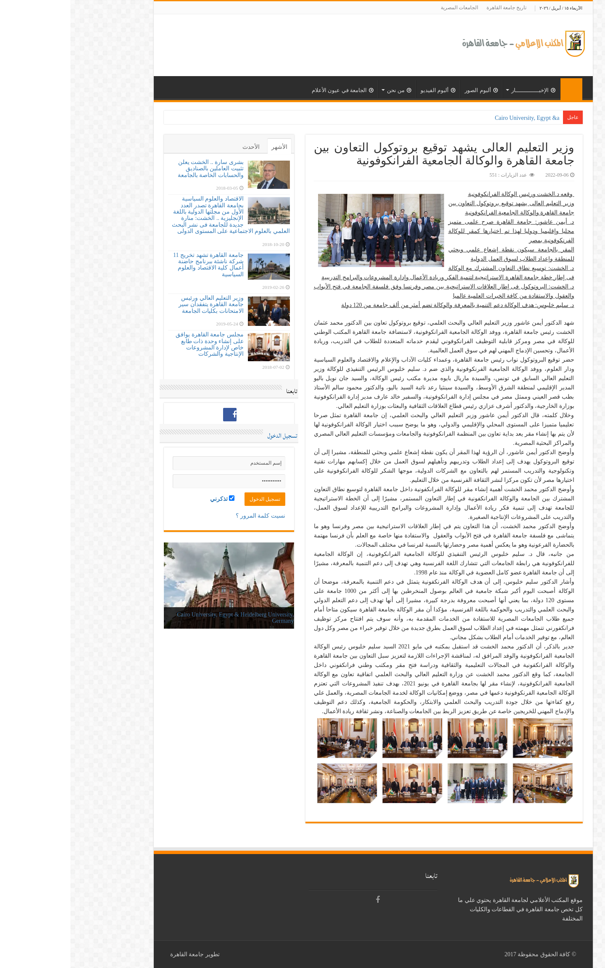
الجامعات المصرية (389, 8)
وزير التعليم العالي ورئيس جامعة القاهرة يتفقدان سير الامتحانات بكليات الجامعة (140, 304)
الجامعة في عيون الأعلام (272, 90)
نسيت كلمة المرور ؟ (190, 516)
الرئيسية (501, 89)
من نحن (328, 90)
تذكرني (151, 498)
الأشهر (209, 147)
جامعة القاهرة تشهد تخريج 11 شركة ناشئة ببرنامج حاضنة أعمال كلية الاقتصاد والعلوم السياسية (138, 265)
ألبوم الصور (410, 90)
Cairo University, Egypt (461, 118)
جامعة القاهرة (117, 954)
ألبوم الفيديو (367, 90)
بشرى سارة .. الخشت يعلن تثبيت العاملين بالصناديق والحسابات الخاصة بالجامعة (140, 168)
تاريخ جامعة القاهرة (436, 8)
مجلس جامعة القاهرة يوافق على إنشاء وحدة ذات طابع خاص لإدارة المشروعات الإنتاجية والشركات (139, 344)
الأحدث (180, 147)
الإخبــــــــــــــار (463, 90)
